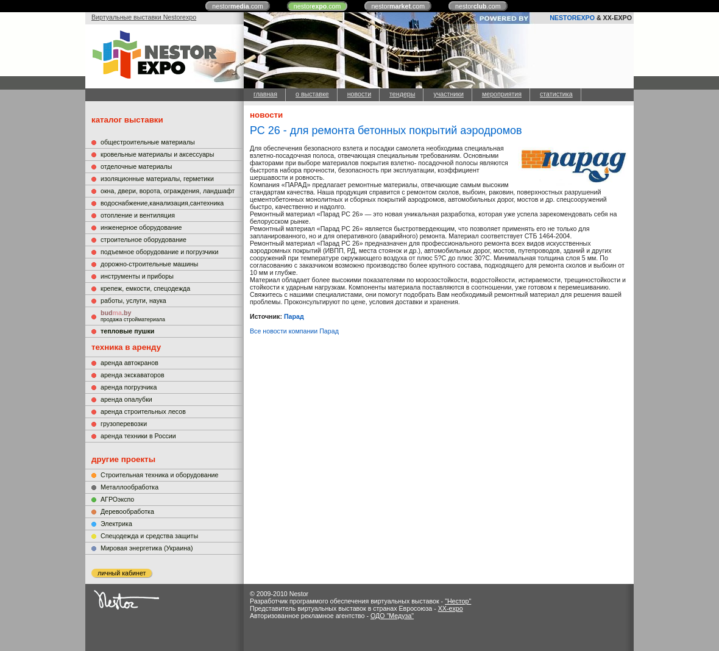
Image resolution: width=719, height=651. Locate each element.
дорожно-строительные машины (149, 264)
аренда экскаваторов (133, 375)
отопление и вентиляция (138, 215)
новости (359, 94)
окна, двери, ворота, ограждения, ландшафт (168, 190)
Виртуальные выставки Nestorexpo (143, 17)
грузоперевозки (124, 423)
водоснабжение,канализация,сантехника (162, 203)
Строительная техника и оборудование (159, 474)
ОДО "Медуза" (392, 615)
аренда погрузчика (129, 387)
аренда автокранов (129, 362)
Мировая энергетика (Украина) (147, 548)
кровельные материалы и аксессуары (157, 154)
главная (265, 94)
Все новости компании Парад (294, 331)
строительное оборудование (143, 239)
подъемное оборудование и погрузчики (159, 251)
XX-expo (450, 608)
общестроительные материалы (148, 142)
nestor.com (237, 6)
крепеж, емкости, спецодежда (145, 288)
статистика (556, 94)
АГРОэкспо (117, 499)
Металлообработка (129, 487)
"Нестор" (458, 601)
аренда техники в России (138, 435)
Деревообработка (127, 511)
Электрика (116, 523)
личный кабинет (121, 573)
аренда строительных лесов (143, 411)
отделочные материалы (136, 166)
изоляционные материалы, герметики (157, 178)
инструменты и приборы (137, 276)
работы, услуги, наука (133, 300)
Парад (294, 316)
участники (448, 94)
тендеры (402, 94)
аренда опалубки (126, 399)
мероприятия (502, 94)
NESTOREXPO (572, 17)
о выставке (312, 94)
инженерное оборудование (141, 227)
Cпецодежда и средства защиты (149, 535)
